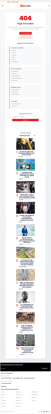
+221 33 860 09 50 (29, 378)
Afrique (21, 178)
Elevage (21, 244)
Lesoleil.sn (3, 394)
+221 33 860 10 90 (17, 378)
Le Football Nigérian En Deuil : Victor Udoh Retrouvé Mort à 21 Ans (26, 306)
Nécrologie (14, 80)
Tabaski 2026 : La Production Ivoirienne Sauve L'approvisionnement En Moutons (27, 240)
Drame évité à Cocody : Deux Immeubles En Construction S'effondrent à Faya (27, 350)
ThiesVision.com (19, 394)
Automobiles (15, 71)
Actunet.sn (3, 406)
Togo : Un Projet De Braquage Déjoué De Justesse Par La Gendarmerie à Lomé (27, 328)
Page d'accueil (15, 89)
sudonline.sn (18, 400)
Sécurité (21, 199)
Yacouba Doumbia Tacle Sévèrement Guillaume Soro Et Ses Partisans (26, 153)
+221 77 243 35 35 (6, 378)
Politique (14, 50)
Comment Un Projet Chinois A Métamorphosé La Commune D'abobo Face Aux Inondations (27, 262)
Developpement (23, 266)
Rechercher (25, 120)
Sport (13, 57)
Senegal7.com (18, 397)
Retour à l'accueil (25, 33)
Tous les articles (15, 94)
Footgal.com (3, 400)
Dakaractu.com (19, 406)
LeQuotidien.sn (19, 403)
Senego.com (18, 392)
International (15, 62)
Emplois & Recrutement (17, 78)
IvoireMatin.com (35, 394)
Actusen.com (3, 403)
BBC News (34, 397)
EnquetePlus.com (35, 392)
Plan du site (14, 106)
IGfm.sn (2, 397)
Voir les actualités (25, 37)
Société (14, 52)
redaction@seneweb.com (11, 389)
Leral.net (2, 392)
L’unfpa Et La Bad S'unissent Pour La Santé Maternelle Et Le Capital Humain (27, 175)
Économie (14, 55)
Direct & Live (15, 92)
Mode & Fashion (15, 75)
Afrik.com (33, 400)
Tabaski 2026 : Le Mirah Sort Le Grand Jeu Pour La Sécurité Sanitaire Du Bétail (27, 196)
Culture (13, 59)
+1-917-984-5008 (6, 383)
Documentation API (16, 104)
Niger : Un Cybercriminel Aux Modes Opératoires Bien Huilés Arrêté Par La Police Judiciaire (27, 285)
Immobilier (14, 73)
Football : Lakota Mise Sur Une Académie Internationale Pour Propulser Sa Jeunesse (27, 218)
